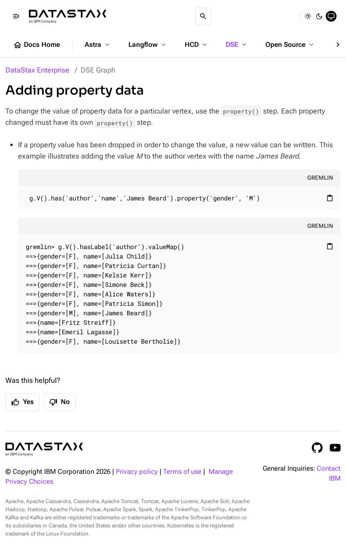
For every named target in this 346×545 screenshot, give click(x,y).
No (59, 402)
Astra (98, 45)
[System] (331, 16)
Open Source (290, 45)
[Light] (307, 16)
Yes (22, 402)
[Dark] (319, 16)
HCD (197, 45)
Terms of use (182, 472)
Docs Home (36, 45)
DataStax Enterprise (37, 70)
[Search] (203, 16)
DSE (237, 45)
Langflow (148, 45)
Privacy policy (137, 472)
